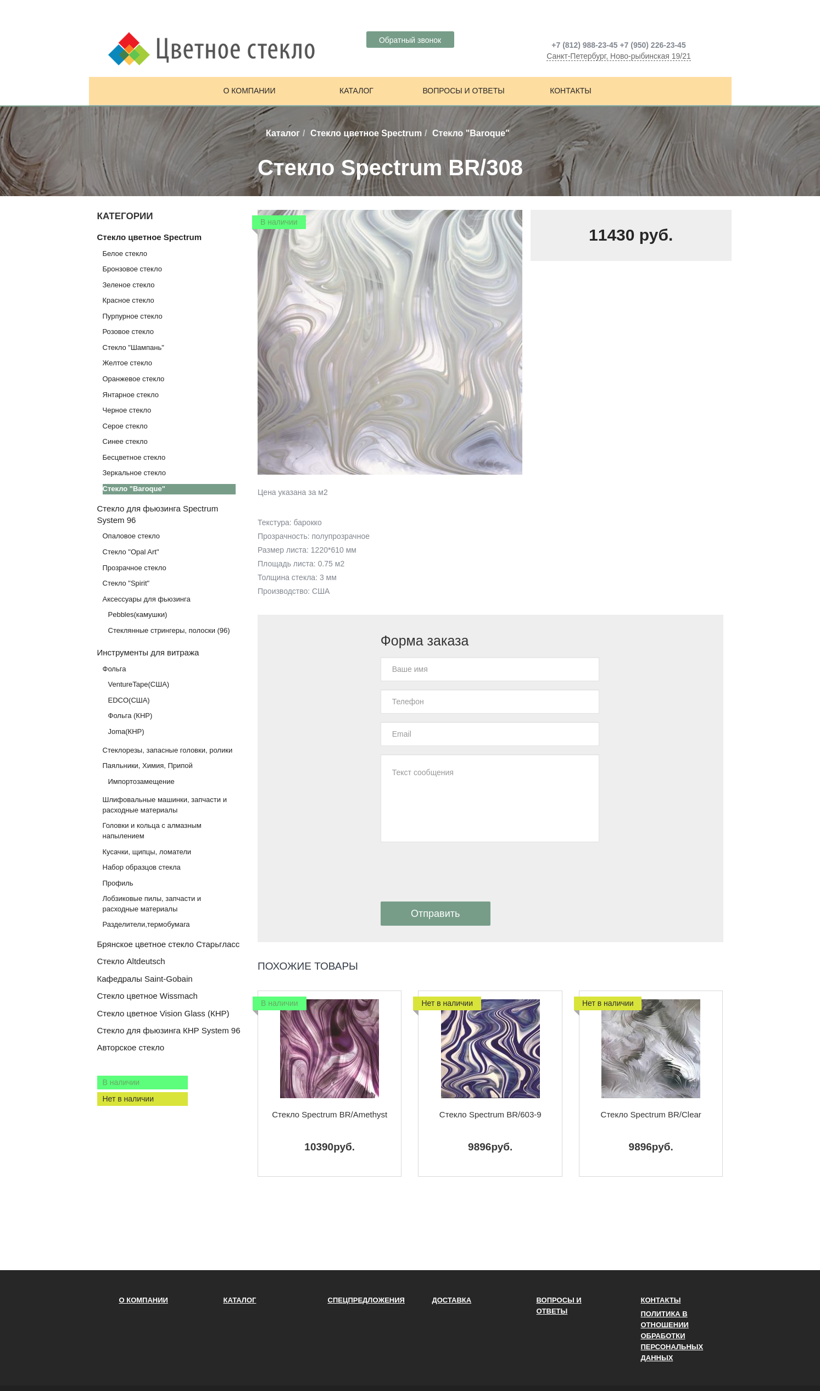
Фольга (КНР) (130, 715)
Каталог (356, 90)
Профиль (118, 883)
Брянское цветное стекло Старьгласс (168, 944)
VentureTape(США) (139, 684)
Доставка (452, 1300)
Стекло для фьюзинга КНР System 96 (169, 1030)
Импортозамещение (141, 781)
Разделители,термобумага (146, 924)
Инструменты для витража (148, 652)
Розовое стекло (128, 331)
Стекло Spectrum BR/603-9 (490, 1114)
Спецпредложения (366, 1300)
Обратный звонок (410, 40)
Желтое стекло (127, 363)
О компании (250, 90)
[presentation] (464, 871)
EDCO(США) (129, 700)
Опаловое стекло (131, 536)
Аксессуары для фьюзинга (147, 599)
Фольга (114, 669)
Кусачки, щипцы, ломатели (147, 852)
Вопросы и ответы (463, 90)
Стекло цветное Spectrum (366, 133)
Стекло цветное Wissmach (147, 995)
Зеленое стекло (129, 285)
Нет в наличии (128, 1098)
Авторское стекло (131, 1047)
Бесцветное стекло (134, 457)
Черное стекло (127, 410)
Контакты (571, 90)
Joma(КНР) (126, 731)
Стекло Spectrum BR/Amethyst (329, 1114)
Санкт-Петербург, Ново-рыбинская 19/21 (618, 56)
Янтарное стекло (131, 395)
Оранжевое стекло (134, 379)
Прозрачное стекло (134, 568)
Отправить (435, 913)
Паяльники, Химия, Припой (148, 765)
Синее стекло (125, 441)
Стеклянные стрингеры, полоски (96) (169, 630)
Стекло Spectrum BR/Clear (651, 1114)
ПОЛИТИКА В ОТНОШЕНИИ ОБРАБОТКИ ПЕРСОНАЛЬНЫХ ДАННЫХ (672, 1336)
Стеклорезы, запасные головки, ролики (168, 750)
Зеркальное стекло (134, 473)
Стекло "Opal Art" (131, 552)
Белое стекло (125, 253)
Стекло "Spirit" (126, 583)
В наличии (121, 1082)
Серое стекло (125, 426)
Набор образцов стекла (142, 867)
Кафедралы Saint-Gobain (145, 978)
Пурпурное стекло (133, 316)
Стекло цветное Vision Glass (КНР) (163, 1013)
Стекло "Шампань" (133, 347)
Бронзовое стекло (132, 269)
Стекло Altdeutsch (131, 961)
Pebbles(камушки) (138, 614)
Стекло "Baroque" (134, 489)
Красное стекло (128, 300)
